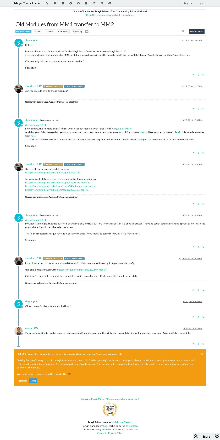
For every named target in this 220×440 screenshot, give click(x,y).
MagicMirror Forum (27, 3)
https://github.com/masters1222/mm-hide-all (82, 269)
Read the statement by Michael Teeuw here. (110, 14)
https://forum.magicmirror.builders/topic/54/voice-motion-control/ (60, 186)
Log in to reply (196, 31)
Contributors (132, 429)
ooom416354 (31, 328)
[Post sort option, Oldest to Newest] (183, 31)
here (33, 135)
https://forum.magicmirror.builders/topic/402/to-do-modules (57, 182)
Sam (105, 425)
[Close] (202, 354)
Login (33, 380)
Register (22, 380)
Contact (101, 433)
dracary (144, 132)
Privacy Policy (115, 433)
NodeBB (106, 429)
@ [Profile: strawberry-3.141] (35, 124)
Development (23, 31)
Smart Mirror (125, 128)
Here (90, 139)
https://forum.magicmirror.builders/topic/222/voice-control (56, 189)
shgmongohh (31, 40)
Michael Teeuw (123, 422)
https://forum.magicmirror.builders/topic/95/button (52, 172)
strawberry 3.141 (33, 86)
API (179, 132)
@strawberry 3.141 (49, 120)
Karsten (133, 425)
